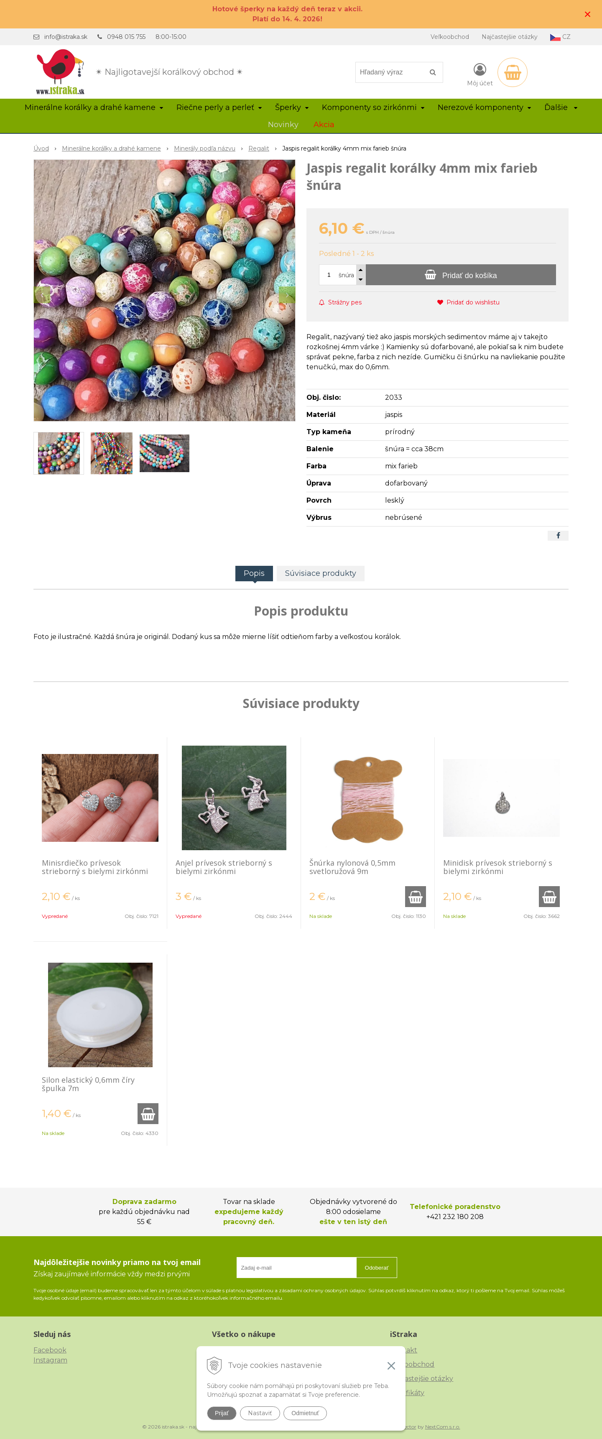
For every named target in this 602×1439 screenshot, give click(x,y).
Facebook (49, 1350)
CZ (560, 37)
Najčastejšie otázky (510, 37)
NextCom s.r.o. (442, 1427)
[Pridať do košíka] (461, 274)
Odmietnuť (305, 1413)
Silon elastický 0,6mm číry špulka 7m (88, 1084)
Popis (254, 573)
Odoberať (377, 1268)
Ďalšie (560, 107)
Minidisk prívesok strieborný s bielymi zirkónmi (497, 867)
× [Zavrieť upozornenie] (588, 14)
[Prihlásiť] (480, 74)
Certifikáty (407, 1393)
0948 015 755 (126, 37)
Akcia (324, 124)
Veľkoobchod (450, 37)
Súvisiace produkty (320, 573)
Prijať (222, 1413)
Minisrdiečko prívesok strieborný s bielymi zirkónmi (95, 867)
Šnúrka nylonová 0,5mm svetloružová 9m (352, 867)
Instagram (50, 1360)
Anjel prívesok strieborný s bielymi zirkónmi (224, 867)
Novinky (283, 124)
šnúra (346, 275)
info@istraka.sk (65, 37)
